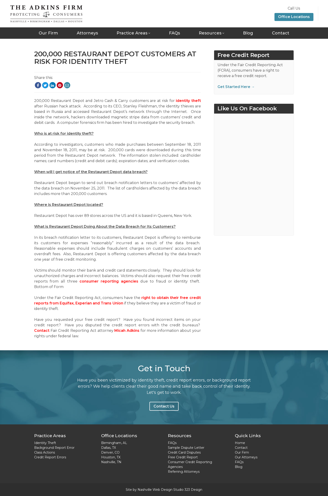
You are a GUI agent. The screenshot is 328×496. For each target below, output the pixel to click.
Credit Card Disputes (184, 452)
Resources (210, 33)
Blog (248, 33)
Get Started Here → (236, 87)
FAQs (174, 33)
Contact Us (164, 406)
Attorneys (87, 33)
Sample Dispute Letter (186, 448)
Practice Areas (132, 33)
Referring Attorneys (184, 472)
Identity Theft (45, 443)
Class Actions (44, 452)
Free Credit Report (183, 457)
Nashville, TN (111, 462)
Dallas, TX (108, 448)
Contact (280, 33)
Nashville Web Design (155, 490)
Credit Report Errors (50, 457)
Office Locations (294, 17)
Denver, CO (110, 452)
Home (240, 443)
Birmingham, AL (114, 443)
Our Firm (48, 33)
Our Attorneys (246, 457)
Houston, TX (110, 457)
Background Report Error (54, 448)
